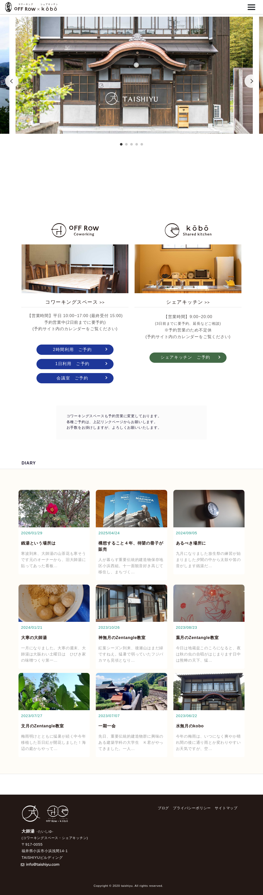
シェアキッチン (188, 302)
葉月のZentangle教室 (197, 637)
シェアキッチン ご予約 (185, 357)
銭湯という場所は (38, 543)
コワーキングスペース (75, 302)
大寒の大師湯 (34, 637)
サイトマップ (226, 808)
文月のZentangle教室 (42, 726)
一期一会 (107, 726)
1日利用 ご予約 (72, 363)
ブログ (163, 808)
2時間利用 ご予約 (72, 349)
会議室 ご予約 (72, 378)
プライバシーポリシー (192, 808)
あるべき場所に (191, 543)
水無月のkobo (190, 726)
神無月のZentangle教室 (122, 637)
